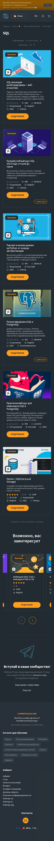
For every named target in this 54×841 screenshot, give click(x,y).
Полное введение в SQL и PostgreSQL (20, 323)
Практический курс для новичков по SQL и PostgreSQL (19, 406)
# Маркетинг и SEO (29, 755)
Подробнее (17, 116)
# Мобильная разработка (28, 744)
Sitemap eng (8, 805)
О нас (5, 779)
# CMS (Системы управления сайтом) (20, 750)
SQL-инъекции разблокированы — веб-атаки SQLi (20, 85)
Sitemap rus (8, 798)
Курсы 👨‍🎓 (16, 26)
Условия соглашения (12, 789)
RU (36, 16)
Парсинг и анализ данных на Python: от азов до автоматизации (20, 248)
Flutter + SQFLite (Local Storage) (19, 480)
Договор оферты (10, 792)
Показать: (23, 45)
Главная (6, 26)
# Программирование (25, 739)
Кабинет (6, 776)
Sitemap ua (8, 801)
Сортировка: (18, 40)
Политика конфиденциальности (17, 795)
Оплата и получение (12, 782)
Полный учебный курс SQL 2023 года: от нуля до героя (21, 164)
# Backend (9, 744)
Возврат (6, 785)
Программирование (32, 26)
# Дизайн (8, 760)
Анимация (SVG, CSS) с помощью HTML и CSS (24, 578)
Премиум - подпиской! (11, 7)
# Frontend (42, 739)
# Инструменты (11, 755)
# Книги (43, 750)
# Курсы (8, 739)
